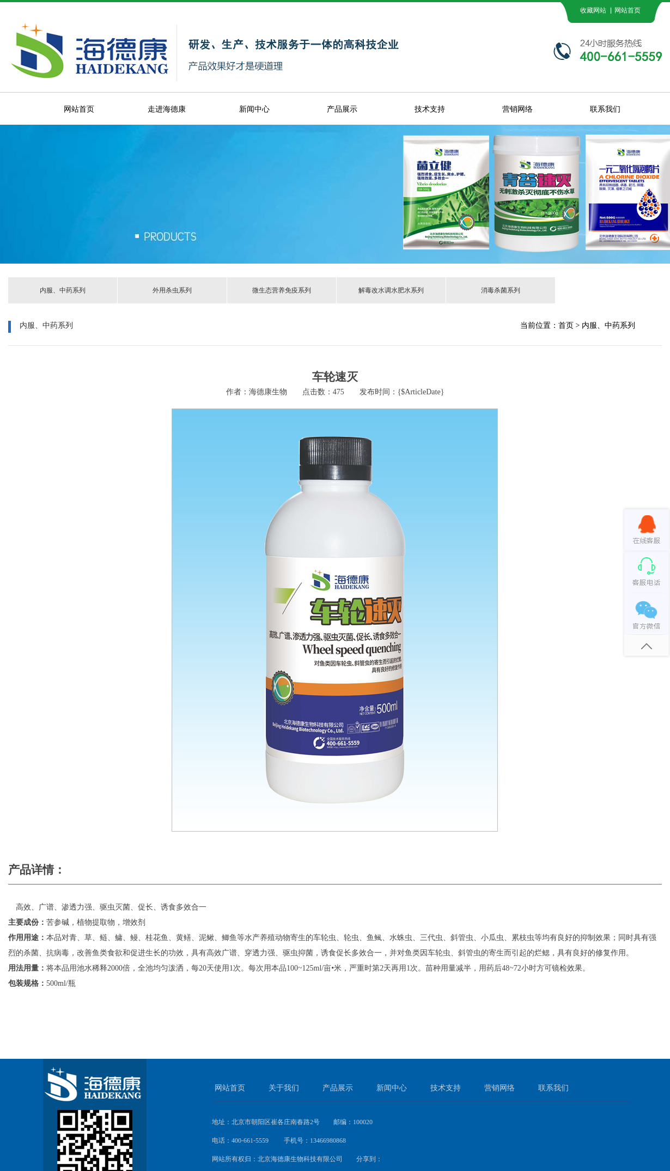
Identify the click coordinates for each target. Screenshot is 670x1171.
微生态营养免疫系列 (281, 290)
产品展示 (342, 109)
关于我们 (284, 1088)
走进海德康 (167, 109)
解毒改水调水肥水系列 (391, 290)
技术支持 (430, 109)
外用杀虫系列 (172, 290)
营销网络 (517, 109)
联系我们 (605, 109)
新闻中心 (254, 109)
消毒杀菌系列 (500, 290)
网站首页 (79, 109)
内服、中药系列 (63, 290)
